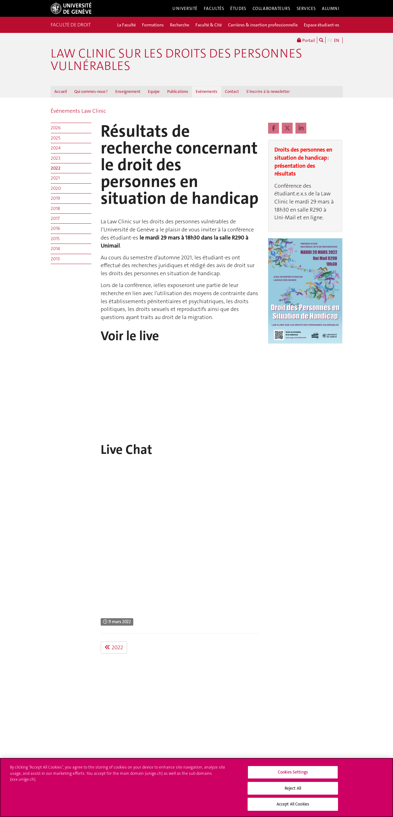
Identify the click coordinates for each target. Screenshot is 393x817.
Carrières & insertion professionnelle (263, 25)
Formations (153, 25)
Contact (232, 91)
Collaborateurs (271, 8)
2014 (55, 248)
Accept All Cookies (292, 804)
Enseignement (127, 91)
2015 (55, 238)
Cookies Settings (293, 772)
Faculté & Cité (208, 25)
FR (329, 40)
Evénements (206, 91)
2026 (56, 128)
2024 (56, 148)
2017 (55, 218)
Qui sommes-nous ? (91, 91)
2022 (56, 168)
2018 (55, 208)
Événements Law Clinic (78, 111)
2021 (55, 178)
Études (238, 8)
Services (306, 8)
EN (336, 40)
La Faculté (126, 25)
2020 (56, 188)
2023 (55, 158)
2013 (55, 259)
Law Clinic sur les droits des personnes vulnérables (176, 59)
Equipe (154, 91)
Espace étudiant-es (321, 25)
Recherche (179, 25)
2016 (55, 228)
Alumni (330, 8)
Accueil (60, 91)
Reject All (293, 788)
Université (185, 8)
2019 (55, 198)
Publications (177, 91)
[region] (196, 787)
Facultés (214, 8)
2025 (55, 138)
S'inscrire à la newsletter (268, 91)
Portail (306, 40)
